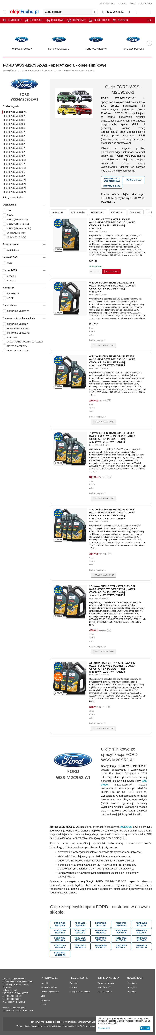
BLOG (132, 3)
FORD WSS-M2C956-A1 (15, 184)
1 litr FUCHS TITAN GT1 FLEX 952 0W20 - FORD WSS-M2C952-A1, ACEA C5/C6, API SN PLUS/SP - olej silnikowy (112, 224)
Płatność (73, 983)
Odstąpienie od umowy (79, 991)
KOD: (91, 231)
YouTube (131, 991)
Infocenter (45, 1000)
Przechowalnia (104, 987)
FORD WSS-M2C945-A (14, 152)
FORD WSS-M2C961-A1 (15, 188)
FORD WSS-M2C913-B (14, 120)
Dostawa (73, 987)
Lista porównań (105, 991)
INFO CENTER (145, 3)
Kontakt (44, 983)
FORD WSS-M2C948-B (14, 172)
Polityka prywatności (50, 991)
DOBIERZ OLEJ (107, 3)
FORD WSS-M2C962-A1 (15, 192)
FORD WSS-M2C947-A (14, 164)
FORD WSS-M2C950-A (14, 176)
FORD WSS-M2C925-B (14, 140)
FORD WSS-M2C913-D (14, 128)
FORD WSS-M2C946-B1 (15, 160)
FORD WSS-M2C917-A (14, 132)
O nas (43, 1004)
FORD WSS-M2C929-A (14, 144)
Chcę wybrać (104, 1028)
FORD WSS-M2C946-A (14, 156)
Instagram (132, 987)
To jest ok (145, 1028)
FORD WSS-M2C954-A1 (15, 180)
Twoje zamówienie (106, 983)
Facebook (131, 983)
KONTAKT (122, 3)
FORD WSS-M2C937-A (14, 148)
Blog (43, 996)
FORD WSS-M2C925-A (14, 136)
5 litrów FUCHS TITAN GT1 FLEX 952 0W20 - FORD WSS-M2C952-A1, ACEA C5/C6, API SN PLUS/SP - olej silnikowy (112, 287)
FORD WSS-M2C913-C (14, 124)
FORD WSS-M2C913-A (14, 116)
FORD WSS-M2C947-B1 (15, 168)
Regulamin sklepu (49, 987)
